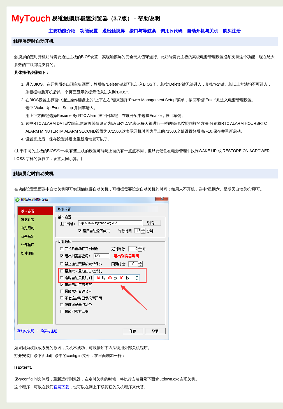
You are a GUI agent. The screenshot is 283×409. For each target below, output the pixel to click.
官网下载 (61, 387)
